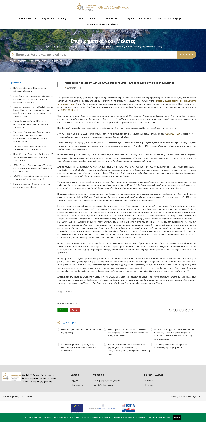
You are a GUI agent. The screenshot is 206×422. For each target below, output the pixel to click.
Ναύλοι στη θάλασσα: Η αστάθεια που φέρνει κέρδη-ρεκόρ (81, 331)
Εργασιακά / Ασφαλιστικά (140, 18)
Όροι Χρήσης (27, 397)
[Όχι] (202, 418)
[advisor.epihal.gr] (193, 310)
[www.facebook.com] (176, 310)
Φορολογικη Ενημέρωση (40, 61)
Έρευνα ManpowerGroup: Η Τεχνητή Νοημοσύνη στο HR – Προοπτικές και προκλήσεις (30, 124)
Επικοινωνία (77, 385)
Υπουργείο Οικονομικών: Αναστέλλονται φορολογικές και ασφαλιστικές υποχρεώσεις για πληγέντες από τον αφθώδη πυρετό (129, 349)
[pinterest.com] (181, 310)
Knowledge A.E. (193, 396)
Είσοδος (149, 380)
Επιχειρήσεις (56, 61)
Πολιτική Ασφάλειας (10, 397)
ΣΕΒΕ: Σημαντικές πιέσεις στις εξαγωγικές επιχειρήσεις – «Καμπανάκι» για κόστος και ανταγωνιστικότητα (33, 99)
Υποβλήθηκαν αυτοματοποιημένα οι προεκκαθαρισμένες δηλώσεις (170, 346)
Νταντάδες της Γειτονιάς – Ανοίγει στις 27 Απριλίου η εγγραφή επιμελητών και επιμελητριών (33, 157)
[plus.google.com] (187, 310)
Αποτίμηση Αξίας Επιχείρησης (108, 380)
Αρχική (47, 47)
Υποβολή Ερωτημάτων (104, 385)
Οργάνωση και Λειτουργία (55, 18)
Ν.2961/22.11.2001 (69, 110)
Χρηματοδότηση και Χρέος (88, 18)
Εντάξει (177, 417)
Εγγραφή (149, 385)
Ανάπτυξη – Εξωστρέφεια (171, 18)
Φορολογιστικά (114, 18)
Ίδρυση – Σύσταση (28, 18)
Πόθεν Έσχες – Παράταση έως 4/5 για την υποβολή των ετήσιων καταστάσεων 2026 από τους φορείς (32, 168)
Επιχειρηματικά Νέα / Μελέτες (101, 24)
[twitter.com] (170, 310)
